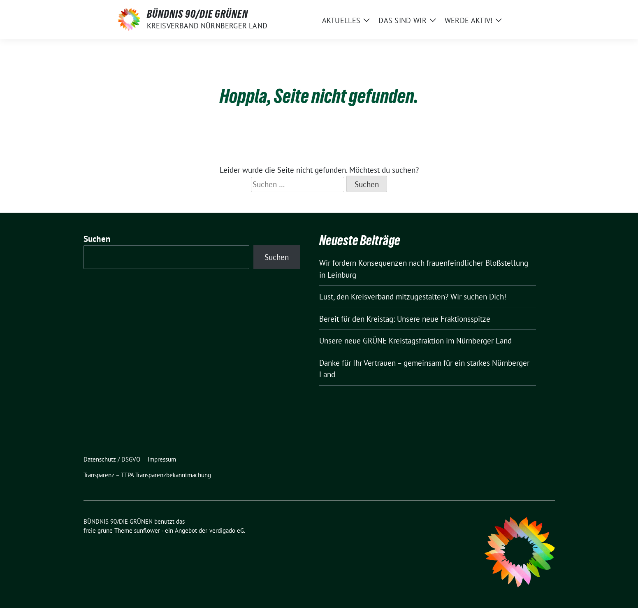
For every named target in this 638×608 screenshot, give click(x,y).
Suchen (97, 238)
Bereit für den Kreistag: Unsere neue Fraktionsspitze (404, 319)
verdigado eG (226, 530)
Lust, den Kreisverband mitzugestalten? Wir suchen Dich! (412, 297)
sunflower (147, 530)
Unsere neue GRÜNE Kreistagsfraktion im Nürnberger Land (415, 341)
